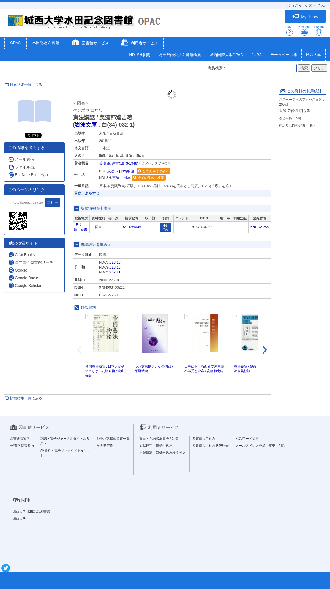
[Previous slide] (79, 350)
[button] (89, 43)
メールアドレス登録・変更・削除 (260, 446)
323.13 (115, 262)
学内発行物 (105, 446)
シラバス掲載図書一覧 (113, 438)
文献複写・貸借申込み (155, 446)
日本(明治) (127, 171)
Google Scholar (25, 285)
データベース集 (283, 55)
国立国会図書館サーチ (30, 262)
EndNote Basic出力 (28, 175)
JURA (257, 55)
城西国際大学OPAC (226, 55)
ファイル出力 (23, 167)
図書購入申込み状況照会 (210, 446)
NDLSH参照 (139, 55)
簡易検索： (217, 68)
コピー (52, 202)
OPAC (15, 42)
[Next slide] (264, 350)
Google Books (23, 278)
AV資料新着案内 (22, 446)
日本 (127, 178)
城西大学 (313, 55)
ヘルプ (289, 30)
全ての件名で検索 (153, 171)
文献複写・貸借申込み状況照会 (162, 453)
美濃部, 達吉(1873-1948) (118, 163)
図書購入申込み (204, 438)
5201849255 (259, 227)
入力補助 (304, 30)
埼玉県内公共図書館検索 (180, 55)
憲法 (110, 171)
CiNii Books (21, 254)
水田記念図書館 (45, 42)
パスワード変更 (247, 438)
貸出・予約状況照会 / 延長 (158, 438)
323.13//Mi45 (131, 227)
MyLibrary (305, 16)
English (319, 30)
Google (17, 270)
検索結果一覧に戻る (23, 85)
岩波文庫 (86, 125)
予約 (165, 227)
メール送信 (21, 159)
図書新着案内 (20, 438)
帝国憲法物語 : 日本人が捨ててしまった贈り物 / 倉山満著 (104, 371)
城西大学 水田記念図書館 (31, 511)
